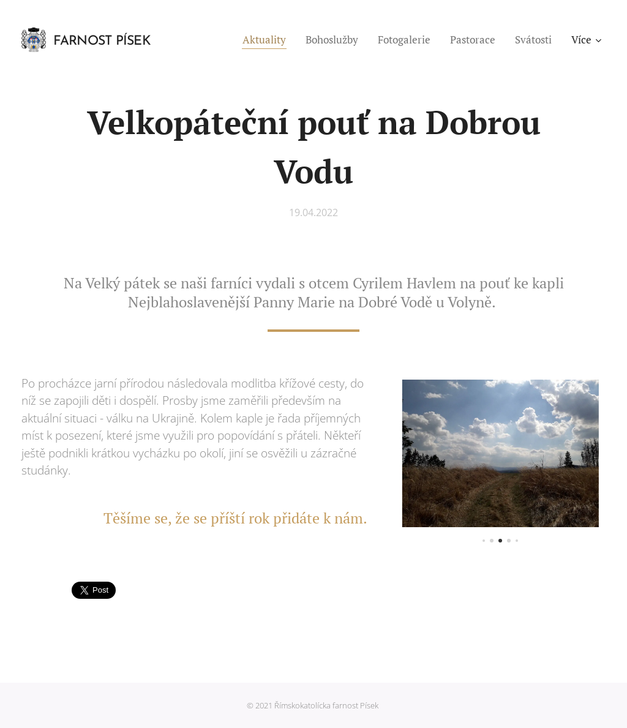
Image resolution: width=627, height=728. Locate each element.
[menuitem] (267, 39)
